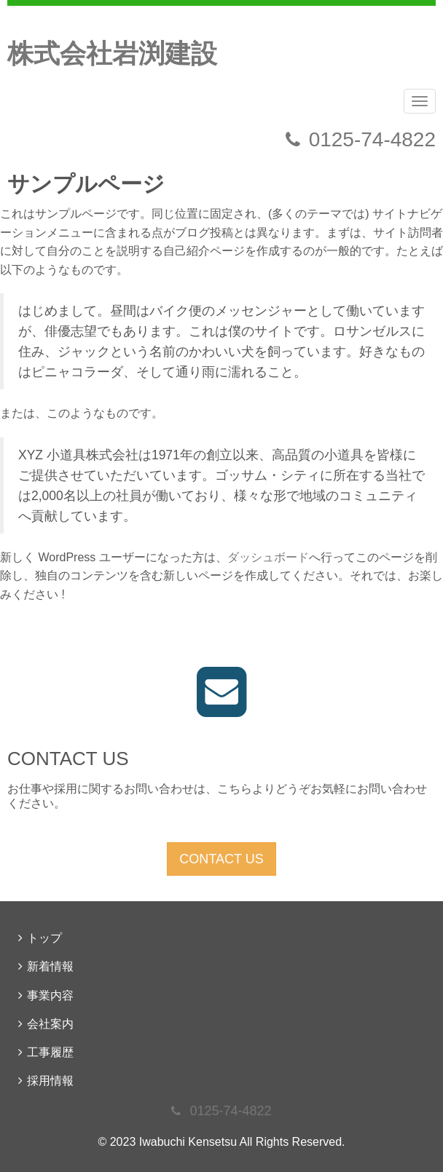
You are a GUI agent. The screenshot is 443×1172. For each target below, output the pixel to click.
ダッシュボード (268, 557)
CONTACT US (221, 859)
